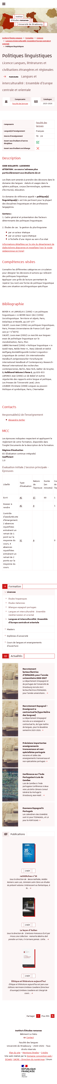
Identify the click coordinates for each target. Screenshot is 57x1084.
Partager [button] (31, 1016)
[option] (28, 681)
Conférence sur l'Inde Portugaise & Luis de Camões (33, 777)
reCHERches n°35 (28, 876)
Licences (40, 38)
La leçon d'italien (28, 930)
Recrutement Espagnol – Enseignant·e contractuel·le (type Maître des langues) (36, 710)
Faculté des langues (20, 103)
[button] (38, 1016)
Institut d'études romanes (12, 38)
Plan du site (14, 1052)
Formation (29, 38)
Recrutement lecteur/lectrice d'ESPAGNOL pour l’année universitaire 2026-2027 (35, 673)
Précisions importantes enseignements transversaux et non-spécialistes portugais (34, 748)
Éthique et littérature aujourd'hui (28, 981)
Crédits (44, 1052)
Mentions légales (30, 1052)
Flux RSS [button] (45, 1016)
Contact (30, 1037)
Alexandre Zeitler (16, 420)
